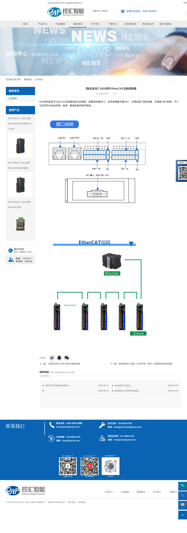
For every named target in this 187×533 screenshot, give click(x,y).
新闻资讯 (78, 24)
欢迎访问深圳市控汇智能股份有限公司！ (65, 3)
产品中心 (42, 24)
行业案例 (60, 24)
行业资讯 (13, 98)
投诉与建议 (165, 24)
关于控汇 (95, 24)
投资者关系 (130, 24)
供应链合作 (148, 24)
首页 (25, 24)
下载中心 (113, 24)
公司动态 (39, 79)
